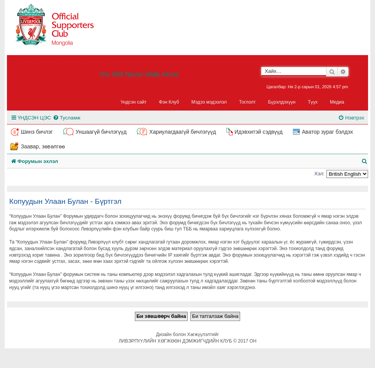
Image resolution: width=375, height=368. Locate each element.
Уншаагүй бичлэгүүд (101, 132)
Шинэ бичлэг (37, 132)
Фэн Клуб (169, 102)
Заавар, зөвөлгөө (43, 146)
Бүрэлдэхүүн (282, 102)
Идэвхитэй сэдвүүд (258, 132)
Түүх (313, 102)
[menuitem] (66, 117)
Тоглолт (247, 102)
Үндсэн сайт (134, 102)
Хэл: (319, 173)
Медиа (337, 102)
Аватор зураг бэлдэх (327, 132)
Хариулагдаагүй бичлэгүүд (182, 132)
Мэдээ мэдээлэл (209, 102)
